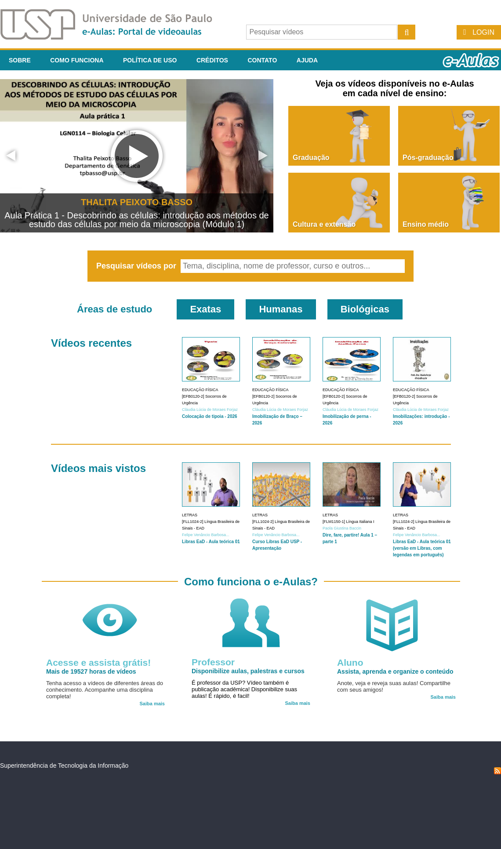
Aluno (350, 662)
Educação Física (200, 390)
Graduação (311, 157)
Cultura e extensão (324, 224)
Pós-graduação (428, 157)
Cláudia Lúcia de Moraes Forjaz (210, 409)
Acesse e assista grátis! (98, 662)
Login (483, 32)
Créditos (212, 60)
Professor (213, 662)
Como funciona (76, 60)
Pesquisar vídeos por (137, 265)
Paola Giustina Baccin (342, 528)
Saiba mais (152, 703)
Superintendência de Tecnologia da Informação (64, 765)
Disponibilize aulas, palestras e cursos (248, 671)
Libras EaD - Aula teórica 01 (211, 541)
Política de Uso (150, 60)
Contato (262, 60)
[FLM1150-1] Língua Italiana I (348, 521)
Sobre (20, 60)
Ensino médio (426, 224)
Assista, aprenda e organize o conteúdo (395, 671)
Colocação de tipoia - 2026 (209, 416)
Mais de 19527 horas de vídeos (91, 671)
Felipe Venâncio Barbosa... (205, 535)
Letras (189, 515)
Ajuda (307, 60)
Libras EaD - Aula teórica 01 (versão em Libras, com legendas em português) (422, 548)
